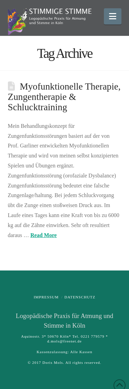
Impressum (46, 297)
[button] (112, 16)
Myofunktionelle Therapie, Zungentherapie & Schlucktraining (64, 96)
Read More (43, 235)
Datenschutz (79, 297)
